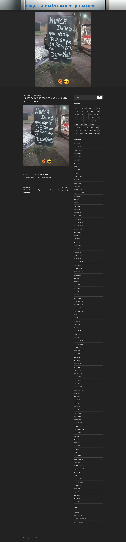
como (81, 111)
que (88, 127)
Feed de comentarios (80, 518)
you (86, 133)
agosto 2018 (77, 433)
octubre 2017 (78, 465)
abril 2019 (77, 406)
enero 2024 (77, 219)
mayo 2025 (77, 166)
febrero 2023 (78, 255)
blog (39, 95)
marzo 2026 (77, 147)
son (92, 127)
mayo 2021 (77, 324)
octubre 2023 (78, 229)
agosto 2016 (77, 492)
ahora (84, 108)
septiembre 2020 (79, 350)
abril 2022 (77, 288)
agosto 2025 (77, 156)
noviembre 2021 (78, 304)
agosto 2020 (77, 354)
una (91, 130)
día (86, 114)
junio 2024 (77, 202)
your (90, 133)
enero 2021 (77, 337)
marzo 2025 (77, 173)
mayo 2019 (77, 403)
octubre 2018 (78, 426)
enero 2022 (77, 298)
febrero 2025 (78, 176)
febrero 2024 (78, 216)
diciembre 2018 (78, 419)
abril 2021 (77, 327)
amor (89, 108)
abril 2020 (77, 367)
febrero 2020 (78, 373)
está (90, 114)
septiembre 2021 (79, 311)
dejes (28, 177)
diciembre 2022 (78, 262)
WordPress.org (78, 522)
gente (80, 117)
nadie (44, 177)
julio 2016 (77, 495)
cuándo (77, 114)
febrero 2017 (77, 475)
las (82, 121)
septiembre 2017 (79, 469)
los (85, 121)
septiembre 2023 (79, 232)
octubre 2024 (78, 189)
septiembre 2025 (79, 153)
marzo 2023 (77, 252)
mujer (76, 124)
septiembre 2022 (79, 271)
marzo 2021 (77, 331)
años (98, 108)
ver (95, 130)
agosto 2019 (77, 393)
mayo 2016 (77, 502)
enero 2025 (77, 179)
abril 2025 (77, 170)
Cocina (28, 174)
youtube (96, 133)
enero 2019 (77, 416)
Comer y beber (37, 174)
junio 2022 (77, 281)
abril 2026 (77, 143)
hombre (92, 117)
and (94, 108)
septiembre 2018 (79, 429)
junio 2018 (77, 439)
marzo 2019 (77, 410)
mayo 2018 (77, 442)
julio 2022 (77, 278)
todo (80, 130)
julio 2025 (77, 160)
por (83, 127)
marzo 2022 (77, 291)
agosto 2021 (77, 314)
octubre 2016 (78, 485)
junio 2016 (77, 498)
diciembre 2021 (78, 301)
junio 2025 (77, 163)
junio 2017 (77, 472)
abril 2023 (77, 249)
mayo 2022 (77, 285)
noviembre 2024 (78, 186)
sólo (96, 127)
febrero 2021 (77, 334)
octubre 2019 (78, 386)
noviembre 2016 (78, 482)
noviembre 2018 (78, 423)
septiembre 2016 (79, 488)
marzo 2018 (77, 449)
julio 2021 (76, 318)
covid (97, 111)
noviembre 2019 (78, 383)
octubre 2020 (78, 347)
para (82, 124)
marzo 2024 (77, 212)
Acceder (76, 512)
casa (76, 111)
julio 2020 (77, 357)
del (82, 114)
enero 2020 (77, 377)
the (76, 130)
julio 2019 (77, 396)
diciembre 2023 (78, 222)
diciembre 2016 (78, 479)
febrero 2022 (77, 294)
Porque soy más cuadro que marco (59, 6)
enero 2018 (77, 455)
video (81, 133)
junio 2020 (77, 360)
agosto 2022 (77, 275)
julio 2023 (77, 239)
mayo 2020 (77, 363)
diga (40, 177)
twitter (86, 130)
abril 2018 (77, 446)
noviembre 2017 (78, 462)
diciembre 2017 (78, 459)
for (76, 117)
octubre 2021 (78, 308)
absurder (77, 108)
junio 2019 (77, 400)
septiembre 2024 (79, 193)
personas (77, 127)
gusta (86, 117)
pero (92, 124)
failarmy (96, 114)
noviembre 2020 (79, 344)
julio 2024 (77, 199)
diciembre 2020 (78, 341)
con (87, 111)
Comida (45, 174)
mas (90, 121)
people (87, 124)
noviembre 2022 (78, 265)
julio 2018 (77, 436)
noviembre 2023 (78, 225)
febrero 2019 (77, 413)
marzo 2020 (77, 370)
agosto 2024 (77, 196)
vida (76, 133)
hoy (98, 117)
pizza (49, 177)
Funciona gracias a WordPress (31, 538)
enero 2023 (77, 258)
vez (99, 130)
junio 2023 (77, 242)
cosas (91, 111)
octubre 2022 (78, 268)
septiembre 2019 (79, 390)
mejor (95, 121)
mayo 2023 (77, 245)
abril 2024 (77, 209)
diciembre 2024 (78, 183)
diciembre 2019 (78, 380)
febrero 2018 (77, 452)
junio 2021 (77, 321)
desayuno (34, 177)
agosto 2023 (77, 235)
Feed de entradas (79, 515)
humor (77, 121)
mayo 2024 (77, 206)
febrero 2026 (78, 150)
